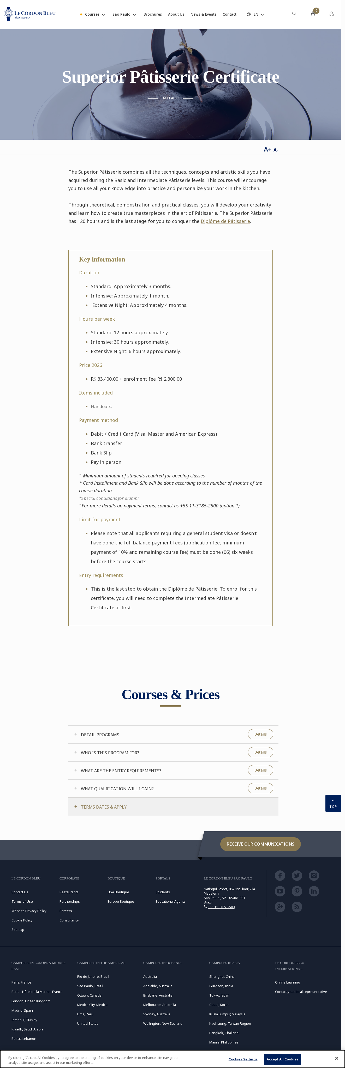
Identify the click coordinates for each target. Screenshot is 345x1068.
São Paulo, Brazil (90, 986)
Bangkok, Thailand (224, 1032)
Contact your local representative (301, 991)
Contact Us (19, 892)
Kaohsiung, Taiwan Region (230, 1023)
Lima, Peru (85, 1014)
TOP (333, 803)
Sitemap (17, 929)
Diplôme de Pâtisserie (225, 221)
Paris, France (21, 982)
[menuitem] (294, 14)
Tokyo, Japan (219, 995)
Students (163, 892)
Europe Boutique (121, 901)
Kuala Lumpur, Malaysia (227, 1014)
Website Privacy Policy (28, 910)
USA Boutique (118, 892)
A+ (267, 149)
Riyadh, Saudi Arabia (27, 1029)
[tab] (173, 734)
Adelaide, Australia (157, 986)
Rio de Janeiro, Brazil (93, 976)
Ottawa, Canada (89, 995)
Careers (66, 910)
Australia (150, 976)
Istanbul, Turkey (24, 1019)
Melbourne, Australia (159, 1004)
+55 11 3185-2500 (221, 907)
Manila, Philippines (224, 1042)
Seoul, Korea (219, 1004)
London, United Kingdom (30, 1001)
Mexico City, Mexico (92, 1004)
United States (87, 1023)
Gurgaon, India (221, 986)
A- (275, 150)
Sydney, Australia (156, 1014)
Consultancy (69, 920)
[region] (172, 1059)
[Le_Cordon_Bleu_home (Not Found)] (30, 14)
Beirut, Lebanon (23, 1038)
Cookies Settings (243, 1059)
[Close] (336, 1058)
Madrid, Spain (22, 1010)
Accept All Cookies (282, 1059)
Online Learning (287, 982)
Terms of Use (22, 901)
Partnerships (70, 901)
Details (260, 734)
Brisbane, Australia (157, 995)
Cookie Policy (21, 920)
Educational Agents (171, 901)
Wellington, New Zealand (162, 1023)
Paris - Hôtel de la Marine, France (37, 991)
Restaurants (69, 892)
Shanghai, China (222, 976)
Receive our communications (260, 844)
